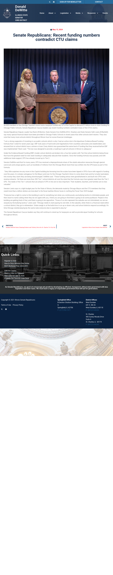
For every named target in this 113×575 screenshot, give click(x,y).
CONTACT (99, 2)
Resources (92, 13)
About (52, 13)
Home (42, 13)
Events (105, 13)
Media (79, 13)
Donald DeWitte (21, 8)
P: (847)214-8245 (92, 310)
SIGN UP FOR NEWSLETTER (70, 2)
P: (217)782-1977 (64, 310)
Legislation (65, 13)
